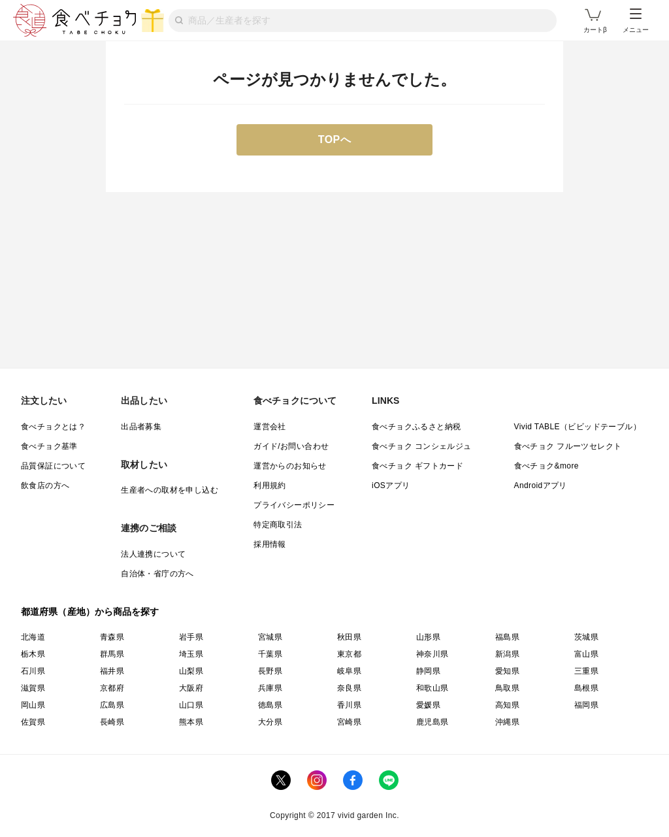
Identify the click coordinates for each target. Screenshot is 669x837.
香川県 (349, 705)
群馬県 (112, 654)
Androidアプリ (540, 485)
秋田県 (349, 637)
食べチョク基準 (49, 446)
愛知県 (507, 671)
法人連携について (153, 554)
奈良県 (349, 688)
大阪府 (191, 688)
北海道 (33, 637)
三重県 (586, 671)
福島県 (507, 637)
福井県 (112, 671)
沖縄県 (507, 722)
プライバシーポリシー (293, 505)
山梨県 (191, 671)
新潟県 (507, 654)
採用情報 (269, 544)
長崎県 (112, 722)
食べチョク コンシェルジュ (422, 446)
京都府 (112, 688)
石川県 (33, 671)
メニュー (636, 20)
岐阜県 (349, 671)
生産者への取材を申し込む (169, 490)
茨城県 (586, 637)
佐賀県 (33, 722)
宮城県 (270, 637)
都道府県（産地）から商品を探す (90, 611)
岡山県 (33, 705)
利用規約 (269, 485)
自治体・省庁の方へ (157, 573)
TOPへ (334, 139)
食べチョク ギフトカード (417, 465)
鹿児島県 (432, 722)
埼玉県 (191, 654)
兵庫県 (270, 688)
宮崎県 (349, 722)
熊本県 (191, 722)
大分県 (270, 722)
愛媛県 (428, 705)
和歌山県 (432, 688)
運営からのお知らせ (290, 465)
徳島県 (270, 705)
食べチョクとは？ (53, 426)
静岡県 (428, 671)
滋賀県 (33, 688)
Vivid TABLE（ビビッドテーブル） (577, 426)
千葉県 (270, 654)
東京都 (349, 654)
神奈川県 (432, 654)
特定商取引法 (277, 524)
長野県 (270, 671)
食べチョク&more (546, 465)
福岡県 (586, 705)
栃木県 (33, 654)
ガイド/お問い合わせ (291, 446)
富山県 (586, 654)
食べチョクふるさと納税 (416, 426)
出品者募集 (141, 426)
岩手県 (191, 637)
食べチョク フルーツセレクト (568, 446)
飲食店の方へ (45, 485)
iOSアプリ (391, 485)
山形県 (428, 637)
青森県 (112, 637)
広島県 (112, 705)
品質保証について (53, 465)
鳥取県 (507, 688)
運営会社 (269, 426)
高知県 (507, 705)
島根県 (586, 688)
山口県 (191, 705)
